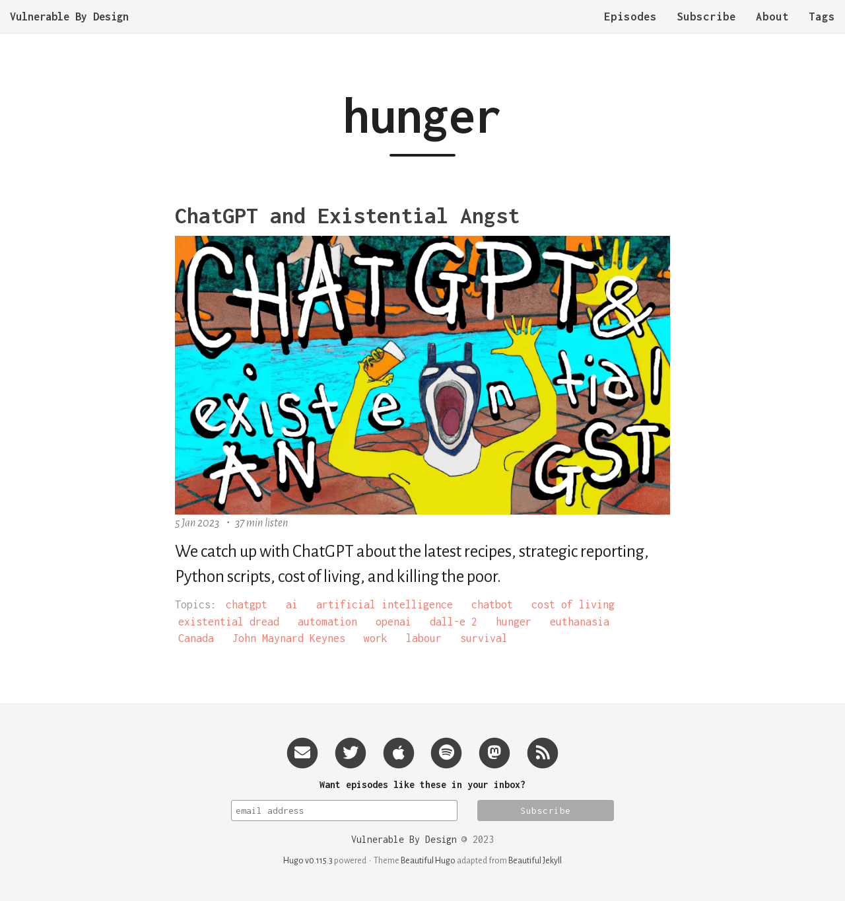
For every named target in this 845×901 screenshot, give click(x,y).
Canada (196, 638)
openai (393, 622)
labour (424, 638)
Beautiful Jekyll (535, 860)
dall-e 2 (453, 622)
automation (327, 622)
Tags (822, 30)
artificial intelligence (384, 604)
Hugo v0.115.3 (308, 860)
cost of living (573, 604)
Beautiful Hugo (428, 860)
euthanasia (579, 622)
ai (292, 604)
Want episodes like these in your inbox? (422, 784)
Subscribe (706, 30)
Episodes (630, 30)
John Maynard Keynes (288, 638)
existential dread (228, 622)
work (376, 638)
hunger (513, 622)
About (772, 30)
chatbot (492, 604)
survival (484, 638)
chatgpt (246, 604)
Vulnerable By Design (69, 30)
